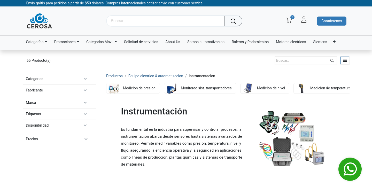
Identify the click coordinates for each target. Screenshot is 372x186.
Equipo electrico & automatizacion (155, 76)
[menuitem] (141, 42)
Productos (114, 76)
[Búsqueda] (235, 21)
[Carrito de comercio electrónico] (289, 20)
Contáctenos (331, 21)
